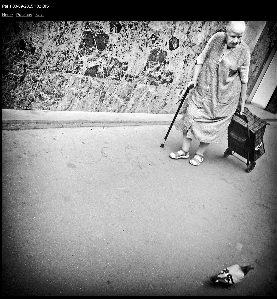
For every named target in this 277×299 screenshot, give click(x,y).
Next (39, 15)
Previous (24, 15)
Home (7, 15)
